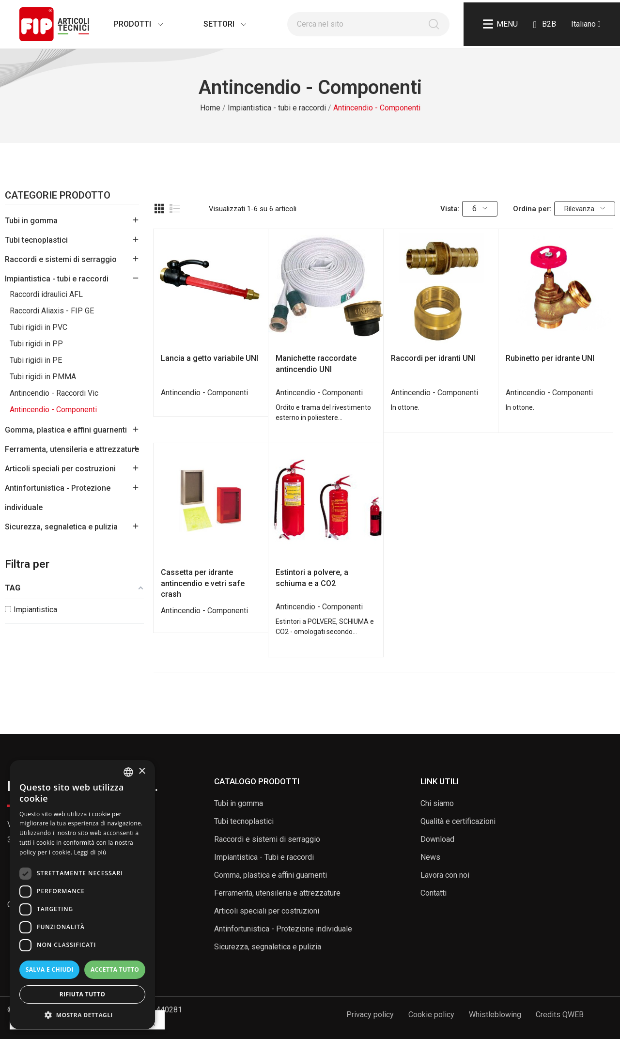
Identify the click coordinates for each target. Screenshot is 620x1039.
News (430, 857)
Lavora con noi (444, 875)
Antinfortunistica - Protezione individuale (57, 497)
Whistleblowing (495, 1014)
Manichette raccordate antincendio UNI (316, 363)
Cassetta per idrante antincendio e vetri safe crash (203, 583)
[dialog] (82, 894)
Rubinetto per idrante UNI (550, 358)
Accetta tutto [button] (115, 969)
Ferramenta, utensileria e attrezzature (72, 449)
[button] (82, 1015)
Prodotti (128, 24)
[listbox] (128, 772)
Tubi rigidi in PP (36, 343)
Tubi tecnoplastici (36, 240)
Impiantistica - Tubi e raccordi (264, 857)
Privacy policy (370, 1014)
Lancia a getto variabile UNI (209, 358)
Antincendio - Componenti (53, 409)
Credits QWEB (560, 1014)
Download (437, 839)
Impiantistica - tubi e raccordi (56, 278)
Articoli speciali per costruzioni (60, 468)
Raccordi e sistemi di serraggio (61, 259)
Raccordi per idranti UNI (433, 358)
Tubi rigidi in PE (36, 360)
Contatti (433, 893)
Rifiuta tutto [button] (83, 994)
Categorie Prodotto (57, 195)
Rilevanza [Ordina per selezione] (584, 208)
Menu (500, 24)
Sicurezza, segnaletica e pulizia (61, 526)
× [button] (141, 771)
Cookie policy (431, 1014)
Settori (215, 24)
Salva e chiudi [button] (50, 969)
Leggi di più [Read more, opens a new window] (90, 852)
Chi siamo (437, 803)
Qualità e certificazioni (458, 821)
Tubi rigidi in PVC (38, 327)
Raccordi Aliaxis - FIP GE (52, 310)
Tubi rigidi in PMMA (43, 376)
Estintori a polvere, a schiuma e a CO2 (312, 578)
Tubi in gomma (31, 220)
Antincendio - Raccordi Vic (54, 393)
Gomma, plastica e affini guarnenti (66, 429)
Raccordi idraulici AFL (46, 294)
